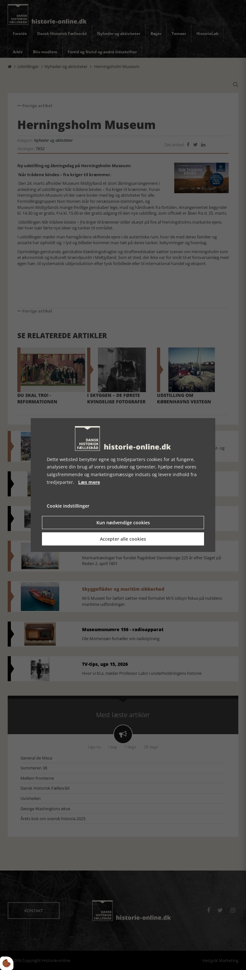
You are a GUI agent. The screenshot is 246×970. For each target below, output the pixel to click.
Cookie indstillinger (68, 506)
